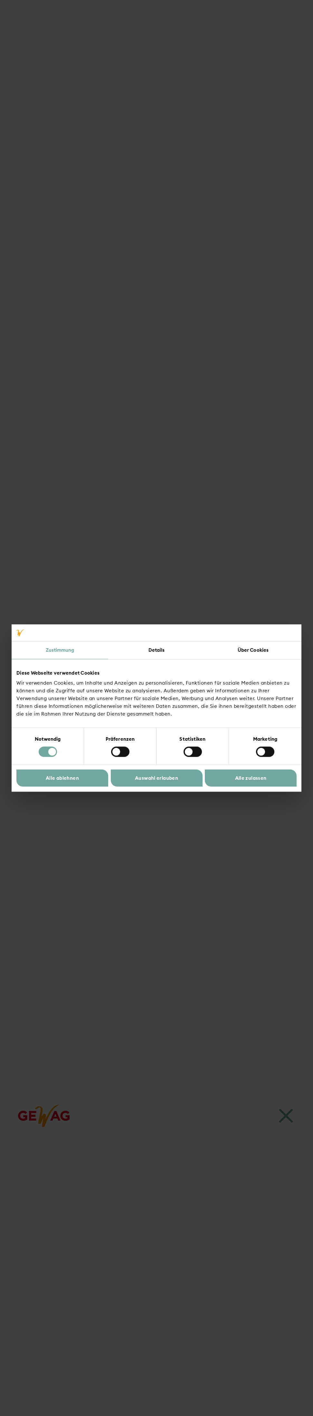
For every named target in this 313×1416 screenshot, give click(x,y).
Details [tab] (156, 650)
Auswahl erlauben (156, 778)
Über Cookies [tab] (253, 650)
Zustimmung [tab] (60, 650)
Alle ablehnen (62, 778)
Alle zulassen (251, 778)
